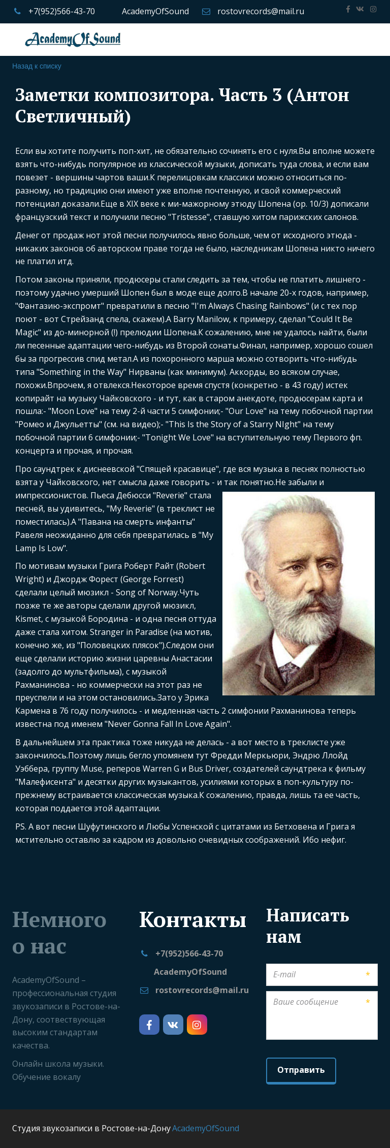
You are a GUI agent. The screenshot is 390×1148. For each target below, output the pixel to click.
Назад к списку (36, 66)
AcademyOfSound (155, 11)
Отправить (301, 1069)
